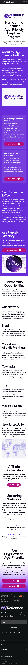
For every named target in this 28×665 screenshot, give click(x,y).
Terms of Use (4, 659)
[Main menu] (24, 2)
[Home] (7, 2)
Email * (4, 622)
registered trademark (13, 663)
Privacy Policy (4, 661)
